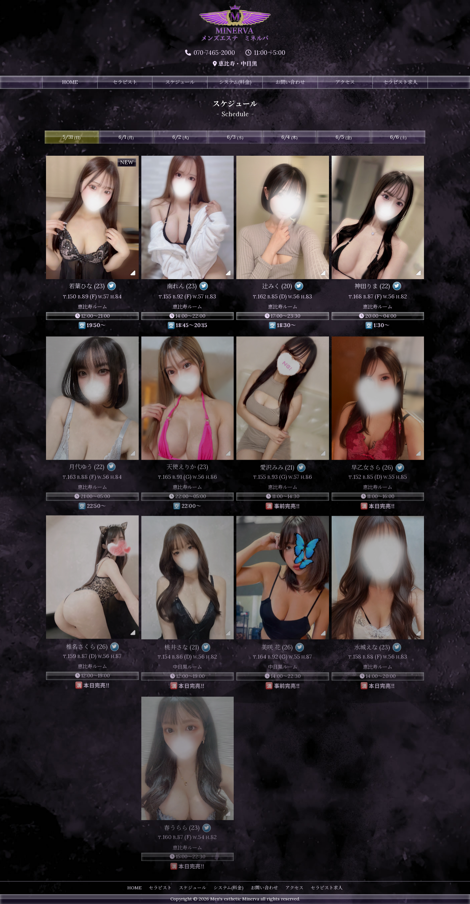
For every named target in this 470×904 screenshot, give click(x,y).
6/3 (235, 137)
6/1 (126, 137)
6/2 (180, 137)
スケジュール (180, 82)
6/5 (344, 137)
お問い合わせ (290, 82)
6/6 (398, 137)
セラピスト (125, 82)
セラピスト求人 (400, 82)
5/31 (72, 137)
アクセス (345, 82)
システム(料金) (235, 82)
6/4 (289, 137)
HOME (70, 82)
